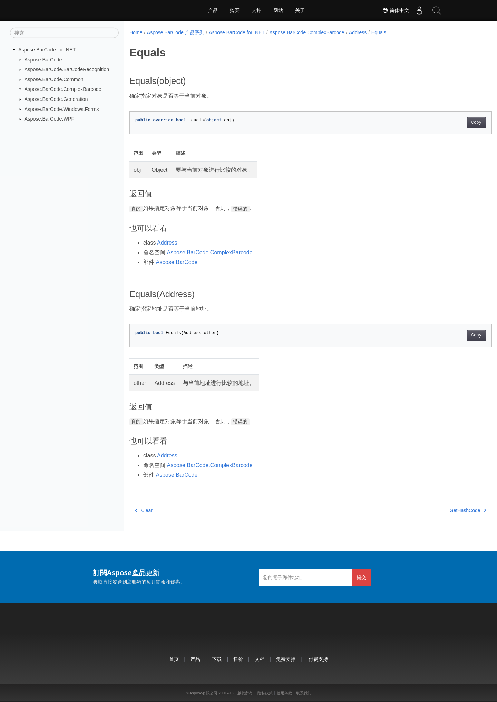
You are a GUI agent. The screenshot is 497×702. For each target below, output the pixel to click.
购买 (235, 10)
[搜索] (64, 33)
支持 (256, 10)
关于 (300, 10)
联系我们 (303, 693)
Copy (451, 122)
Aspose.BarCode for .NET (47, 50)
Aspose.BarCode (43, 59)
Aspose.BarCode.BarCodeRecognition (67, 69)
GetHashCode (443, 510)
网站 (278, 10)
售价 (238, 659)
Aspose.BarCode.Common (54, 79)
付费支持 (318, 659)
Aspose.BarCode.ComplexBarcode (63, 89)
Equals (378, 32)
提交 (361, 577)
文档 (259, 659)
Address (358, 32)
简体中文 (395, 10)
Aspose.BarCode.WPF (50, 119)
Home (135, 32)
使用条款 (284, 693)
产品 (213, 10)
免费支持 (285, 659)
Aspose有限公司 (203, 693)
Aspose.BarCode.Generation (56, 99)
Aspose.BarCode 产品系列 (175, 32)
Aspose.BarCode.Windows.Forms (62, 109)
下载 (217, 659)
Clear (144, 510)
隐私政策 (265, 693)
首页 (174, 659)
